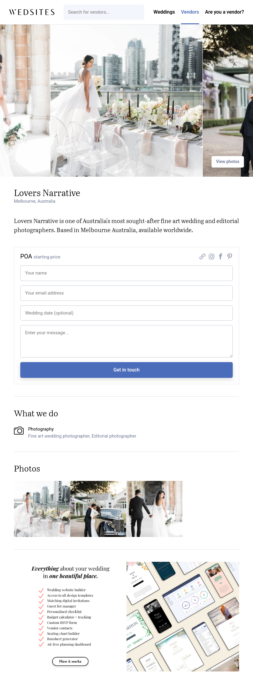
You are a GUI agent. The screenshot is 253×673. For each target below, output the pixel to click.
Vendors (190, 12)
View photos (227, 161)
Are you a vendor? (224, 12)
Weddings (164, 12)
